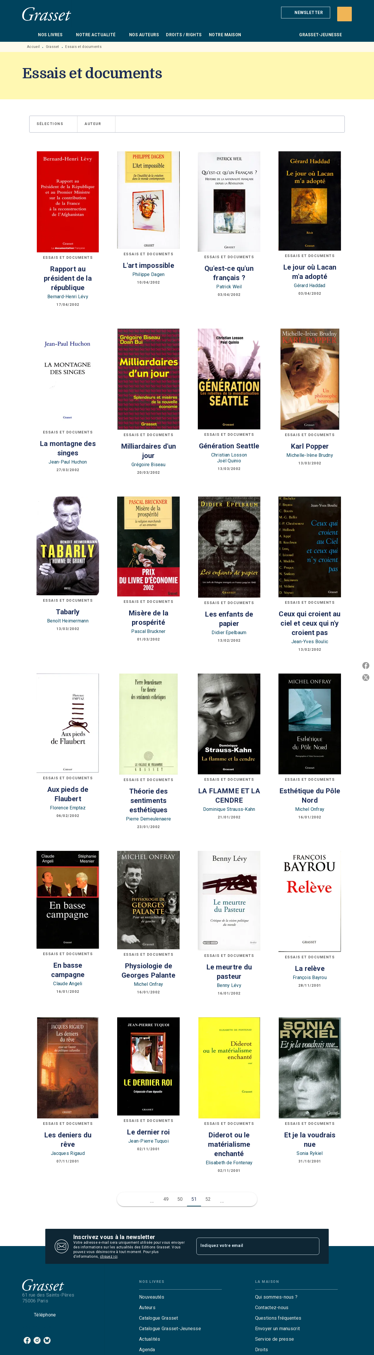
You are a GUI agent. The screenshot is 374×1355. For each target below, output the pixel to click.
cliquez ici (108, 1257)
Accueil (33, 47)
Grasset (52, 47)
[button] (305, 12)
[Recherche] (344, 14)
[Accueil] (46, 14)
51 (194, 1199)
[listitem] (27, 1340)
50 (180, 1199)
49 (166, 1199)
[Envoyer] (312, 1246)
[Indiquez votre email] (250, 1246)
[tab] (28, 35)
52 (208, 1199)
